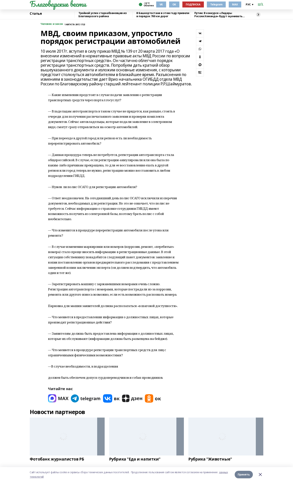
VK (161, 4)
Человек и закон (52, 24)
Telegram (216, 4)
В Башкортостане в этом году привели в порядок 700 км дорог (162, 15)
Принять (244, 474)
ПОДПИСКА (193, 4)
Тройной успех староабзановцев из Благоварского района (102, 15)
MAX (235, 4)
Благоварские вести (58, 4)
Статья (36, 14)
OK (174, 4)
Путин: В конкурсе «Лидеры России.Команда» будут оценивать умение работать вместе (218, 15)
